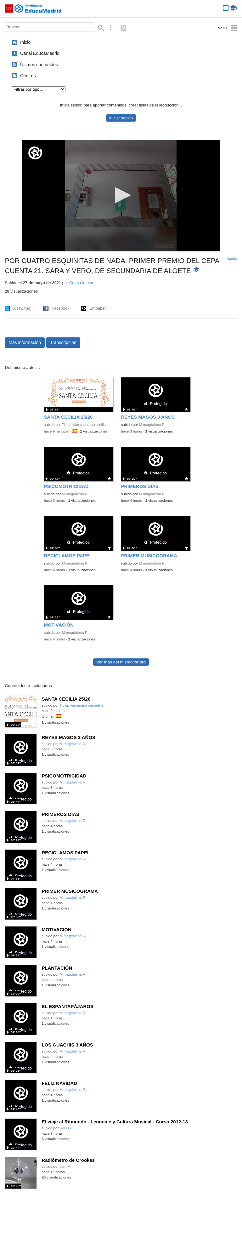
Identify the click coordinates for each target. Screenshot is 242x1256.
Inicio (25, 42)
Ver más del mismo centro (121, 662)
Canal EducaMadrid (39, 53)
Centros (28, 75)
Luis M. (65, 1166)
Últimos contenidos (39, 64)
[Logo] (35, 153)
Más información (24, 342)
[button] (121, 195)
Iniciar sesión (121, 118)
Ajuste (232, 258)
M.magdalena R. (152, 425)
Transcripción (63, 342)
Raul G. (66, 1128)
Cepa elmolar (81, 282)
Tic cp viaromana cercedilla (83, 425)
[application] (121, 195)
